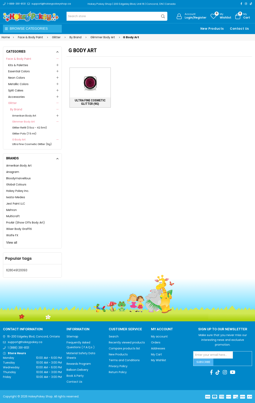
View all (11, 242)
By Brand (16, 109)
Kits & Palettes (18, 65)
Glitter (12, 103)
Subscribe (203, 362)
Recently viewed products (127, 342)
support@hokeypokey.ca (25, 342)
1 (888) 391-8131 (18, 348)
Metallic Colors (18, 84)
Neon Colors (16, 78)
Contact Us (239, 28)
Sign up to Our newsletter (222, 329)
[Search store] (117, 16)
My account (159, 336)
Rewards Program (79, 364)
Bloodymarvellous (18, 178)
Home (6, 37)
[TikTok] (251, 3)
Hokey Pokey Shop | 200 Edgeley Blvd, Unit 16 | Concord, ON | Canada (132, 4)
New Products (212, 28)
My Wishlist (158, 360)
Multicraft (13, 216)
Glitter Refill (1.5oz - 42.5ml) (29, 127)
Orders (155, 342)
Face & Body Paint (18, 59)
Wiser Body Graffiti (19, 229)
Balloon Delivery (77, 370)
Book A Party (75, 376)
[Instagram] (246, 3)
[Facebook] (241, 3)
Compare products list (124, 348)
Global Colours (16, 184)
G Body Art (19, 139)
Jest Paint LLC (15, 204)
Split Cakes (15, 90)
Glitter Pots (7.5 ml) (24, 133)
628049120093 (16, 270)
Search (114, 336)
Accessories (16, 97)
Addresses (158, 348)
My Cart (156, 354)
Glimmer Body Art (23, 122)
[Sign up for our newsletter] (213, 355)
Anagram (12, 172)
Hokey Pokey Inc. (17, 191)
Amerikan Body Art (24, 116)
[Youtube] (232, 372)
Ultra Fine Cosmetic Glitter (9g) (32, 144)
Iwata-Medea (15, 197)
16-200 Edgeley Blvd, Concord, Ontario (33, 336)
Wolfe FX (12, 235)
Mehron (11, 210)
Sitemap (72, 336)
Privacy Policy (118, 366)
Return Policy (118, 372)
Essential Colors (19, 71)
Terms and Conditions (124, 360)
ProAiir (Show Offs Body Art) (25, 223)
